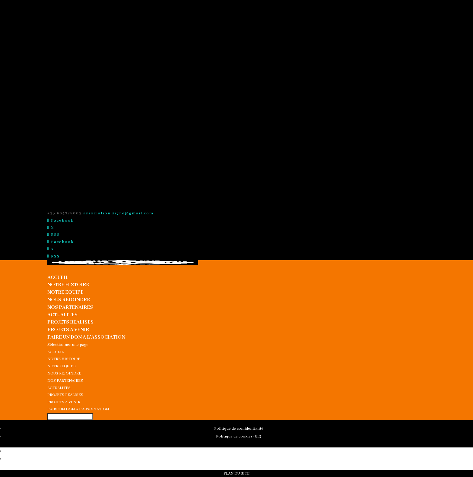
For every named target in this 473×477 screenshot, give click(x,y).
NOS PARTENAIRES (70, 307)
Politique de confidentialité (238, 428)
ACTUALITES (62, 315)
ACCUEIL (57, 277)
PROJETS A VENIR (68, 330)
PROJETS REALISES (70, 322)
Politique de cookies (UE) (238, 436)
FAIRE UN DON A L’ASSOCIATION (86, 337)
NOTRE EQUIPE (65, 292)
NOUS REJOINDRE (68, 300)
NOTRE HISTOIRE (68, 285)
